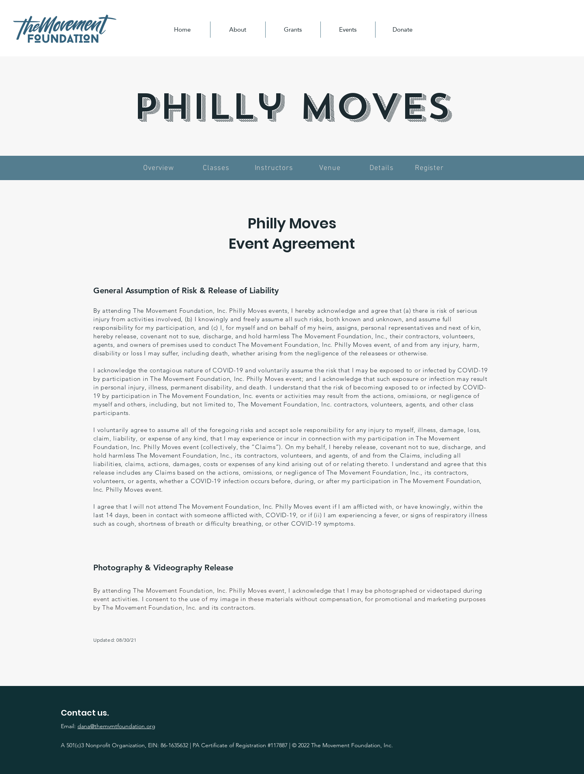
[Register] (430, 168)
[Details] (382, 168)
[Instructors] (274, 168)
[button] (237, 30)
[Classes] (217, 168)
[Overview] (159, 168)
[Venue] (330, 168)
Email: (108, 726)
